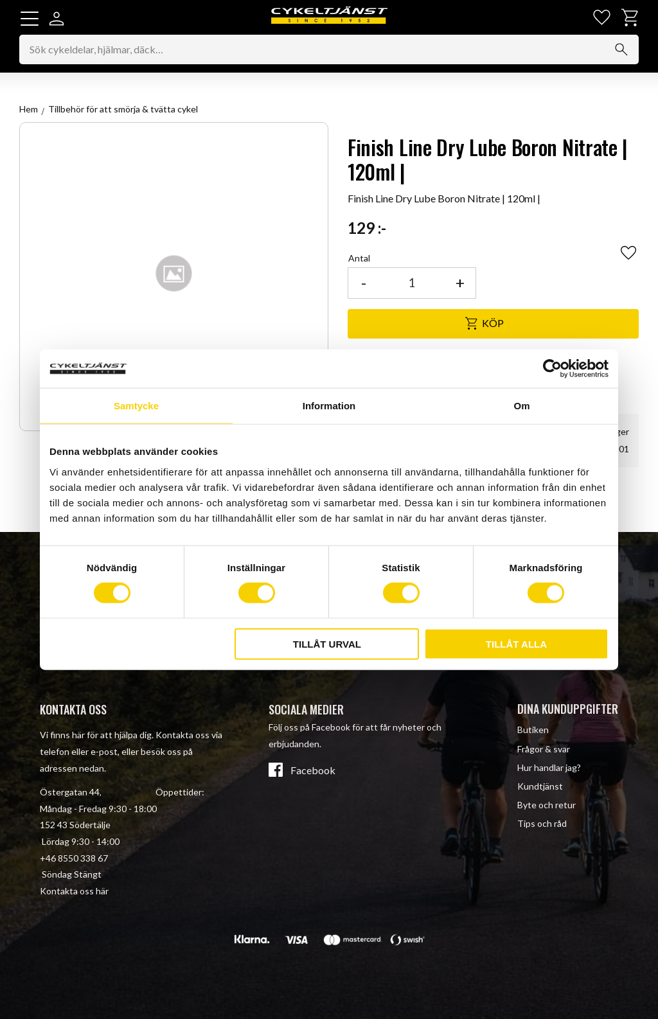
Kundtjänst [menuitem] (540, 786)
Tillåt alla (516, 643)
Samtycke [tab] (136, 405)
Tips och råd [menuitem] (542, 824)
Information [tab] (329, 405)
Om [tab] (521, 405)
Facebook (312, 770)
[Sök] (621, 50)
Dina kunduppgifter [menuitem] (567, 708)
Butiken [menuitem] (533, 730)
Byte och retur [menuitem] (546, 804)
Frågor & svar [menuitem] (543, 748)
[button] (29, 18)
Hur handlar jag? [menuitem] (549, 767)
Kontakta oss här (74, 890)
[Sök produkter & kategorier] (329, 50)
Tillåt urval (327, 643)
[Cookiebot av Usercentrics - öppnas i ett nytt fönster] (552, 368)
